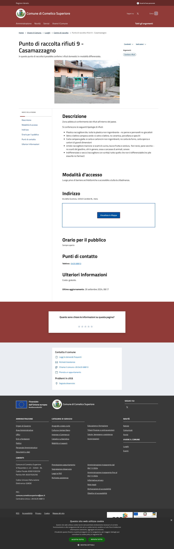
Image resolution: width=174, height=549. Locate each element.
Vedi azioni (141, 44)
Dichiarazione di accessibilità (99, 488)
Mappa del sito (58, 513)
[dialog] (87, 533)
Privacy (38, 513)
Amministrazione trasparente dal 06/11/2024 (101, 466)
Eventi (126, 450)
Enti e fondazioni (23, 438)
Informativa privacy (95, 480)
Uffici (18, 434)
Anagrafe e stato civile (61, 425)
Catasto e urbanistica (60, 438)
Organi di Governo (23, 425)
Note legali (91, 484)
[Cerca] (155, 13)
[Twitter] (133, 13)
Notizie (126, 425)
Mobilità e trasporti (59, 443)
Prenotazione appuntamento (63, 464)
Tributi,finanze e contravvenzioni (100, 430)
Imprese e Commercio (60, 434)
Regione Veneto (22, 3)
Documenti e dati (23, 451)
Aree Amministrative (24, 430)
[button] (87, 545)
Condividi (129, 44)
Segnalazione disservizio (62, 469)
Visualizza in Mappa (108, 215)
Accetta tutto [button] (78, 539)
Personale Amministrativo (26, 447)
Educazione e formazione (97, 425)
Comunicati (128, 430)
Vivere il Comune (34, 32)
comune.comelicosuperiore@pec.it (30, 495)
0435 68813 (76, 263)
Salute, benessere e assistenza (100, 434)
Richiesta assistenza (60, 477)
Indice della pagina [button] (29, 112)
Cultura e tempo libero (61, 430)
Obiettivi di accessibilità (97, 493)
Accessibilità (27, 513)
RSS (17, 513)
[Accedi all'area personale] (146, 3)
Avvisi (125, 434)
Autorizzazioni (93, 438)
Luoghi (47, 32)
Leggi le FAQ (57, 473)
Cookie (47, 513)
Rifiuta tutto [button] (96, 539)
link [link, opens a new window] (101, 534)
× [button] (171, 520)
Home (21, 32)
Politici (19, 443)
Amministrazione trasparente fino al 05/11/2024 (102, 474)
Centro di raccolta (61, 32)
